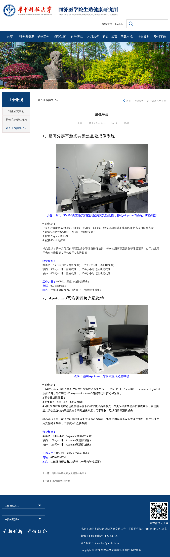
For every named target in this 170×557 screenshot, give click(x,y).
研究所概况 (26, 36)
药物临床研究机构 (16, 119)
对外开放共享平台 (16, 128)
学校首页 (107, 24)
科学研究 (77, 36)
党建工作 (43, 36)
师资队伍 (60, 36)
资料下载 (160, 36)
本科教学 (93, 36)
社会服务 (143, 36)
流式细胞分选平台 (61, 481)
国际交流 (127, 36)
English (119, 24)
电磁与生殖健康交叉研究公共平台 (69, 473)
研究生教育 (109, 36)
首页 (10, 36)
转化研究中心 (16, 111)
